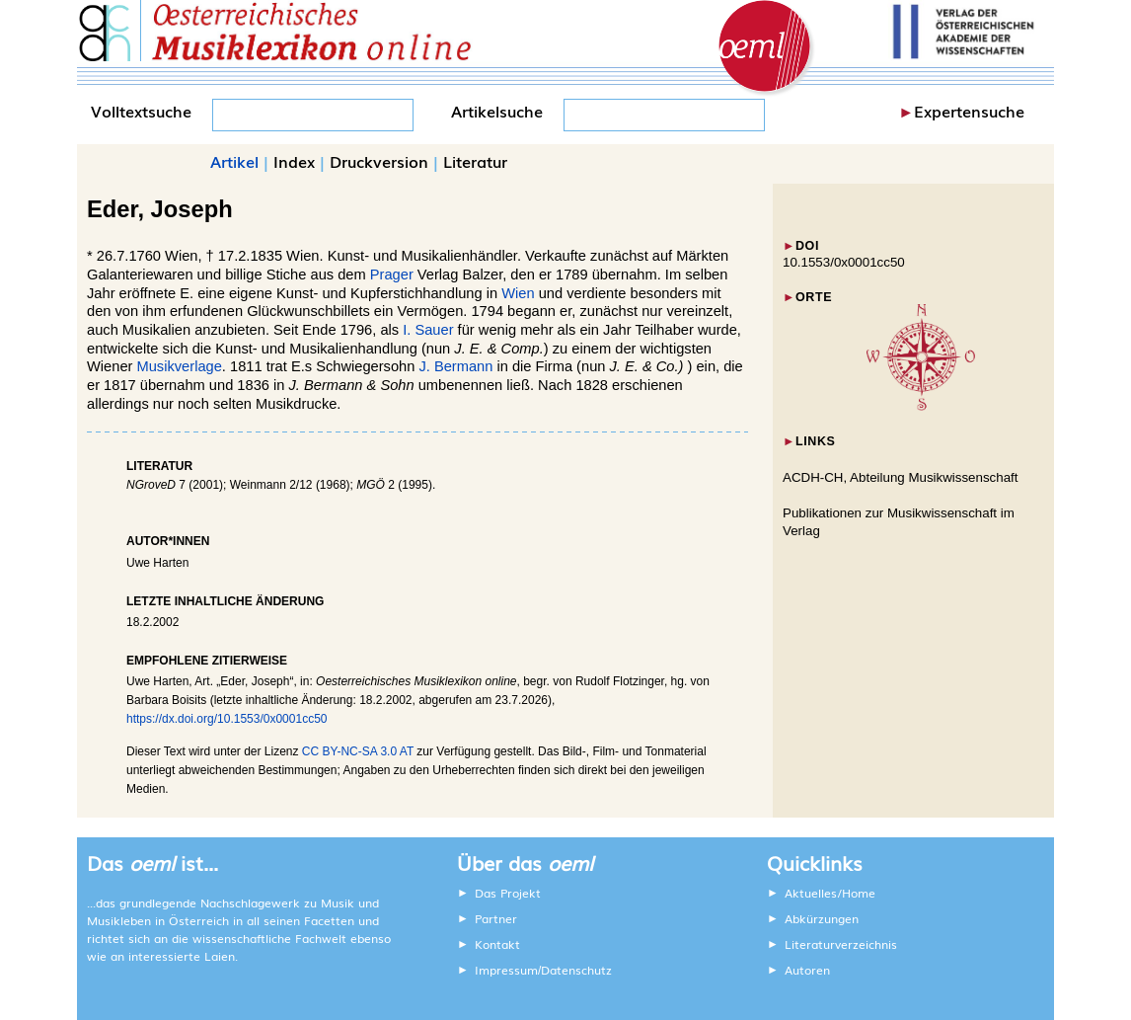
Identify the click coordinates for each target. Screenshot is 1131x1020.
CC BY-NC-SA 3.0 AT (358, 751)
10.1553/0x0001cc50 (844, 262)
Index (294, 161)
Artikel (234, 161)
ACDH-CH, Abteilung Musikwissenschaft (900, 477)
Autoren (807, 970)
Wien (517, 293)
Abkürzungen (822, 918)
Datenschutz (576, 970)
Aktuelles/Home (830, 893)
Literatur (475, 161)
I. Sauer (428, 330)
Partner (496, 918)
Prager (392, 274)
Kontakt (497, 944)
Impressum (506, 970)
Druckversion (379, 161)
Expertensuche (969, 110)
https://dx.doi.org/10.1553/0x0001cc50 (226, 719)
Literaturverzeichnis (841, 944)
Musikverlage (179, 366)
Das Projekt (508, 893)
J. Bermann (455, 366)
